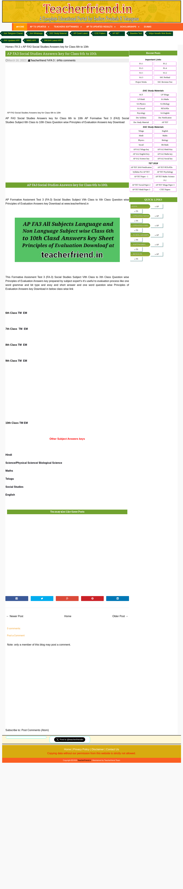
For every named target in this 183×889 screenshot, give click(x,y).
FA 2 (165, 63)
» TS (136, 211)
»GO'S (134, 206)
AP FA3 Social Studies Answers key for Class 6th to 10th (52, 53)
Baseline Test (136, 33)
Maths (9, 470)
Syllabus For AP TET (141, 172)
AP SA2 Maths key (165, 154)
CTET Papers (165, 189)
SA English (165, 113)
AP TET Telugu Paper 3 (165, 185)
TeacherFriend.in (84, 760)
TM (20, 313)
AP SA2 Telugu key (141, 149)
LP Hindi (141, 99)
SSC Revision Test (165, 82)
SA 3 (141, 77)
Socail (141, 145)
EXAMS (147, 27)
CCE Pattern (100, 33)
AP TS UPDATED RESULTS (99, 27)
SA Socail (141, 108)
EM (25, 313)
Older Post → (120, 616)
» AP (157, 206)
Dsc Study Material (141, 122)
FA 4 (165, 68)
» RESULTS (136, 254)
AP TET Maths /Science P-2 (164, 178)
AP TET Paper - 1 (141, 176)
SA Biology (165, 104)
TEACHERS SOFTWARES (66, 27)
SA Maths (165, 99)
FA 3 (51, 60)
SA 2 (165, 73)
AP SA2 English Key (141, 154)
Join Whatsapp (36, 33)
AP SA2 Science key (141, 158)
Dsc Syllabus (141, 118)
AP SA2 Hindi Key (165, 149)
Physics (141, 140)
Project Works (141, 82)
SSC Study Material (58, 33)
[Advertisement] (82, 87)
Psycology (141, 113)
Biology (165, 140)
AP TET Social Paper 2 (141, 185)
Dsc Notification (165, 118)
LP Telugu (165, 95)
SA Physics (141, 104)
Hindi (8, 454)
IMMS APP (31, 40)
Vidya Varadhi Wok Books (160, 33)
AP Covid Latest (81, 33)
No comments (67, 60)
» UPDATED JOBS (139, 225)
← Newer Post (14, 616)
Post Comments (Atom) (35, 730)
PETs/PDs (165, 108)
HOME (20, 27)
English (10, 494)
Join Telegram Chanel (13, 33)
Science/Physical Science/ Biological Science (33, 462)
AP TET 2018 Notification (141, 167)
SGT (141, 95)
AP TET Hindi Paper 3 (141, 189)
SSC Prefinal (165, 77)
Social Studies (14, 486)
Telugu (9, 478)
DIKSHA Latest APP (53, 40)
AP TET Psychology (165, 172)
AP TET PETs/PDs (165, 167)
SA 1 (141, 73)
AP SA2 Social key (165, 158)
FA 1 (141, 63)
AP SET (115, 33)
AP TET (165, 122)
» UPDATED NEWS (140, 216)
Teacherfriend (37, 60)
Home (67, 616)
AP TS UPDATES (38, 27)
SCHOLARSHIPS (128, 27)
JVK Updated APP (12, 40)
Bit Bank (165, 145)
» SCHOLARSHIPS (140, 235)
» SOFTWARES (138, 244)
